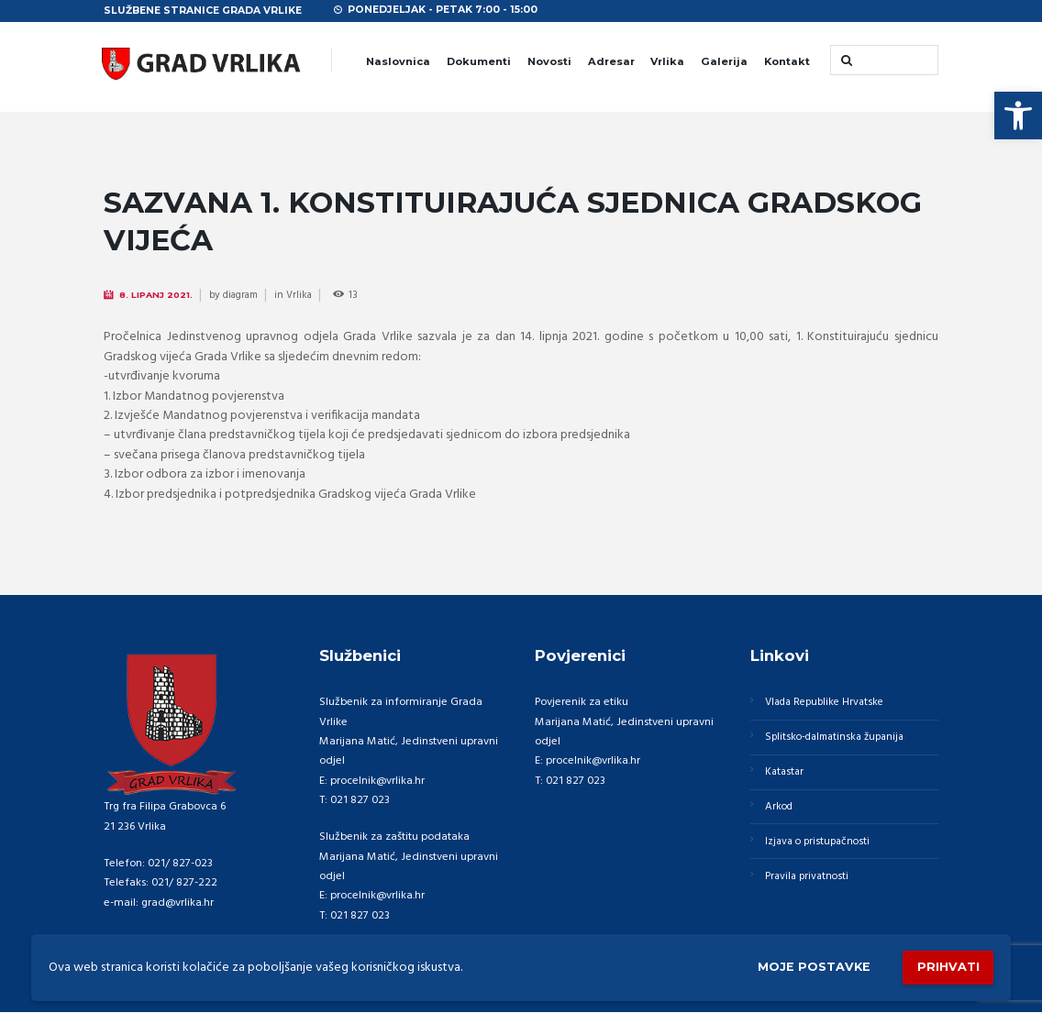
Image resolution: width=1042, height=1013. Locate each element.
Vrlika (667, 61)
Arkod (781, 812)
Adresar (611, 61)
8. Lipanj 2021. (157, 295)
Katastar (786, 776)
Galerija (724, 61)
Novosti (549, 61)
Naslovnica (398, 61)
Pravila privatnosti (810, 885)
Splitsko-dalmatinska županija (841, 740)
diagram (244, 296)
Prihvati (946, 966)
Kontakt (787, 61)
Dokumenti (479, 61)
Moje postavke (806, 965)
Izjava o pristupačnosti (821, 849)
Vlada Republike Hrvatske (830, 703)
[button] (1018, 115)
